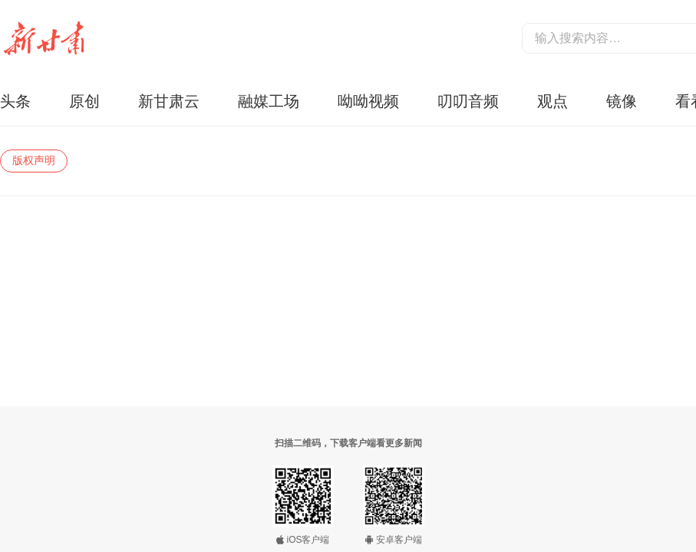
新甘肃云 (169, 101)
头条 (15, 101)
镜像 (621, 101)
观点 (552, 101)
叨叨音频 (468, 101)
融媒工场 (268, 101)
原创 (84, 101)
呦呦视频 (368, 101)
